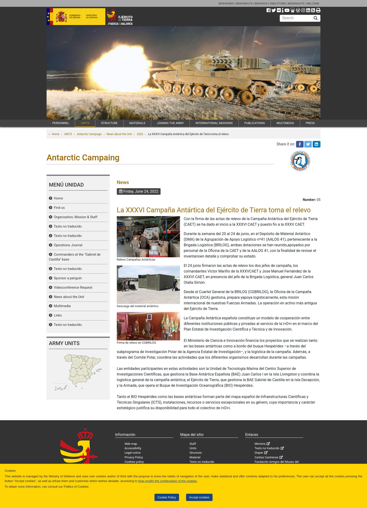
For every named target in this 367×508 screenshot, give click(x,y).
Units (193, 448)
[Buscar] (315, 18)
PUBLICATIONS (254, 123)
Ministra (260, 443)
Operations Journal (67, 245)
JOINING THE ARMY (170, 123)
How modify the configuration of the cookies (167, 481)
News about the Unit (119, 134)
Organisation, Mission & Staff (74, 217)
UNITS (85, 123)
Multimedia (61, 306)
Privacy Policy (134, 457)
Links (57, 315)
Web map (131, 443)
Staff (193, 443)
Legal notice (133, 452)
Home (55, 134)
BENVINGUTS (244, 3)
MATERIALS (137, 123)
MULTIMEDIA (285, 123)
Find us (58, 208)
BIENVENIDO (226, 3)
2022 (140, 134)
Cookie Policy (167, 497)
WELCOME (312, 3)
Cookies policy (134, 462)
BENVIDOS (261, 3)
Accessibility (133, 448)
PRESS (310, 123)
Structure (196, 452)
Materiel (195, 457)
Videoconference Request (72, 288)
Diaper (259, 452)
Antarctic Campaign (89, 134)
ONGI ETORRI (278, 3)
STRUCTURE (109, 123)
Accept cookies (199, 497)
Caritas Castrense (266, 457)
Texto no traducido (67, 226)
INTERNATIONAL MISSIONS (214, 123)
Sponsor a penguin (67, 278)
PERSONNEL (60, 123)
